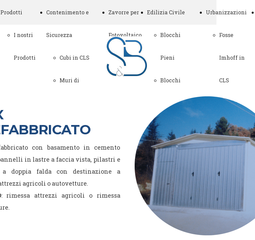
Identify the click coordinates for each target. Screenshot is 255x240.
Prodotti (11, 12)
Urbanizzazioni (226, 12)
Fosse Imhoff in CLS (232, 57)
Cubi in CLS (74, 57)
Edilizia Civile (166, 12)
